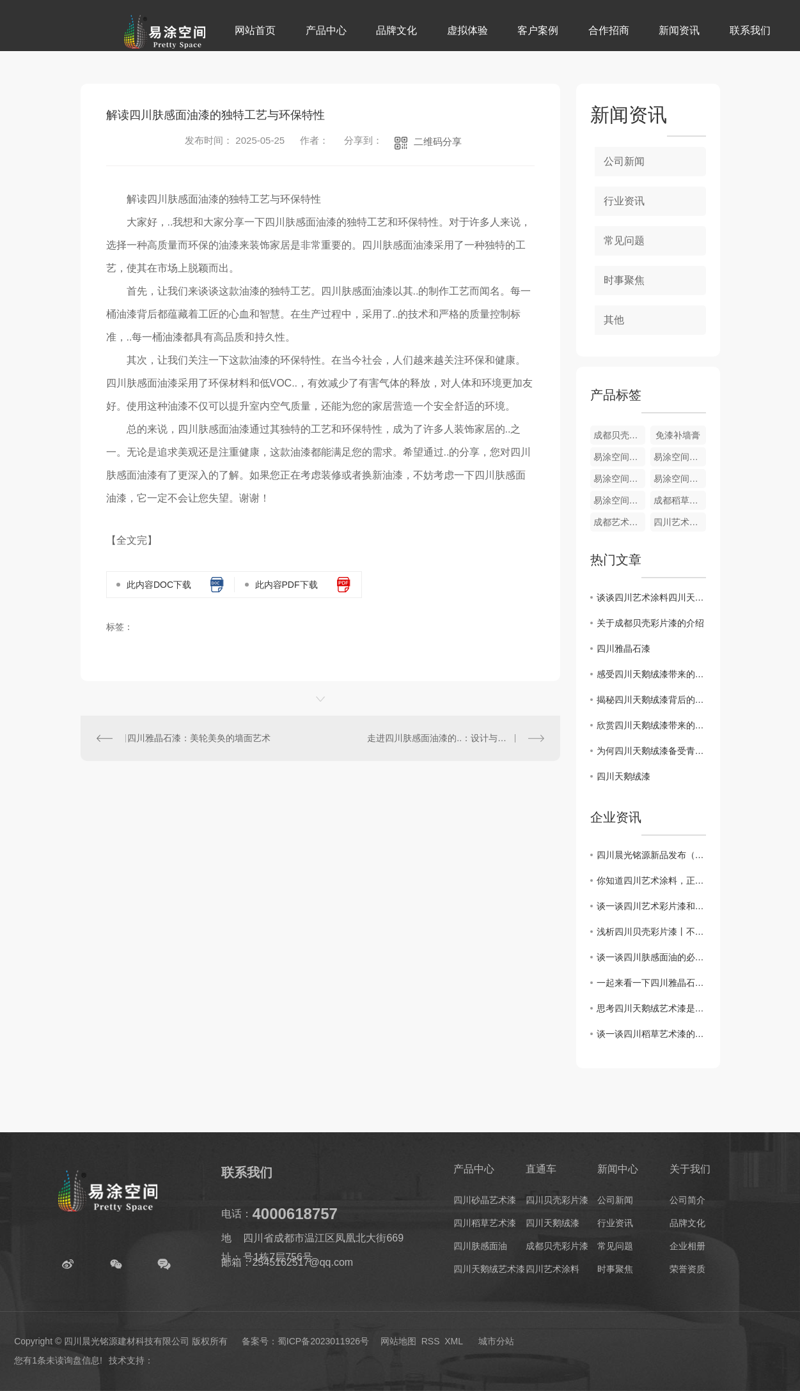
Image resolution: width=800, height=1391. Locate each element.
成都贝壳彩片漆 (619, 435)
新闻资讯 (679, 30)
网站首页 (255, 30)
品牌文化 (396, 30)
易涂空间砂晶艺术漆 (619, 457)
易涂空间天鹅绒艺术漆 (680, 457)
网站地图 (398, 1341)
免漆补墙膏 (677, 435)
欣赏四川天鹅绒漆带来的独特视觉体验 (651, 725)
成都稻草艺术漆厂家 (680, 500)
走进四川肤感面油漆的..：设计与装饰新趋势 (454, 738)
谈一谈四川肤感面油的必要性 (651, 957)
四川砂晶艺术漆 (484, 1200)
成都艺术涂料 (619, 522)
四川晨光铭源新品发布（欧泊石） (651, 855)
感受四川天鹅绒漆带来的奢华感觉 (651, 674)
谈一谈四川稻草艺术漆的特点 (651, 1034)
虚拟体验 (467, 30)
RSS (430, 1341)
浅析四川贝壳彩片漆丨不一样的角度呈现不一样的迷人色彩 (651, 931)
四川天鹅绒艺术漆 (489, 1269)
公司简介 (687, 1200)
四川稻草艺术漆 (484, 1223)
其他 (614, 319)
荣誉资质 (687, 1269)
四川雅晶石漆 (623, 648)
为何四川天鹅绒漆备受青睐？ (651, 751)
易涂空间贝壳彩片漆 (619, 500)
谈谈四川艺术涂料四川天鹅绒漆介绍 (651, 597)
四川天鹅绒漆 (623, 776)
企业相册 (687, 1246)
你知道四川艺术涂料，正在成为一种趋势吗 (651, 880)
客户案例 (537, 30)
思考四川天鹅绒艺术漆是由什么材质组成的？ (651, 1008)
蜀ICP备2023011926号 (323, 1341)
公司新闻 (624, 161)
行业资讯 (624, 201)
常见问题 (624, 240)
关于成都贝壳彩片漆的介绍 (650, 623)
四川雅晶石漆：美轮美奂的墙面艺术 (199, 738)
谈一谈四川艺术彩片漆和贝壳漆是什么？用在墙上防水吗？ (651, 906)
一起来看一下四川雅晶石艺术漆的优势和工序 (651, 983)
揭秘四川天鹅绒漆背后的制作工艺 (651, 700)
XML (453, 1341)
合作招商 (608, 30)
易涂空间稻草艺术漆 (619, 478)
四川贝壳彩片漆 (557, 1200)
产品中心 (326, 30)
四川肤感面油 (480, 1246)
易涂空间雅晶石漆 (680, 478)
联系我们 (750, 30)
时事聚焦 (624, 280)
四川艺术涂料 (680, 522)
